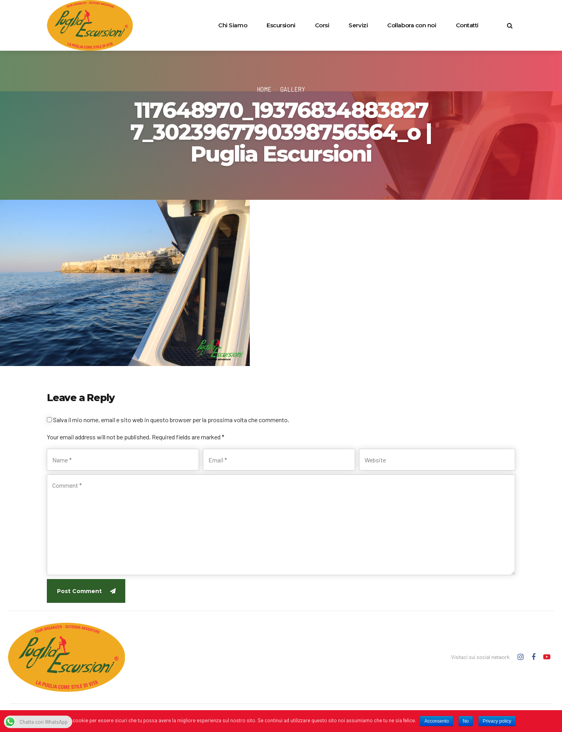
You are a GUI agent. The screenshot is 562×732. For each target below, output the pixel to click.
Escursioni (281, 25)
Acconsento (436, 721)
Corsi (322, 25)
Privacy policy (497, 721)
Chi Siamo (232, 25)
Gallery (292, 89)
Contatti (467, 25)
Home (264, 89)
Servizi (358, 25)
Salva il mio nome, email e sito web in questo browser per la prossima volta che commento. (171, 419)
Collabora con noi (411, 25)
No (466, 721)
